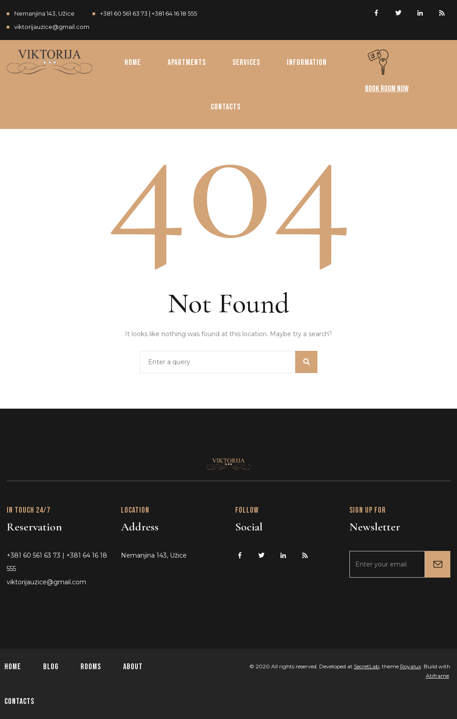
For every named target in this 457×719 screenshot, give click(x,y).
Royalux (410, 666)
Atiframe (437, 675)
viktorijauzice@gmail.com (51, 26)
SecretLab (366, 666)
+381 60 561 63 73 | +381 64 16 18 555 (148, 13)
